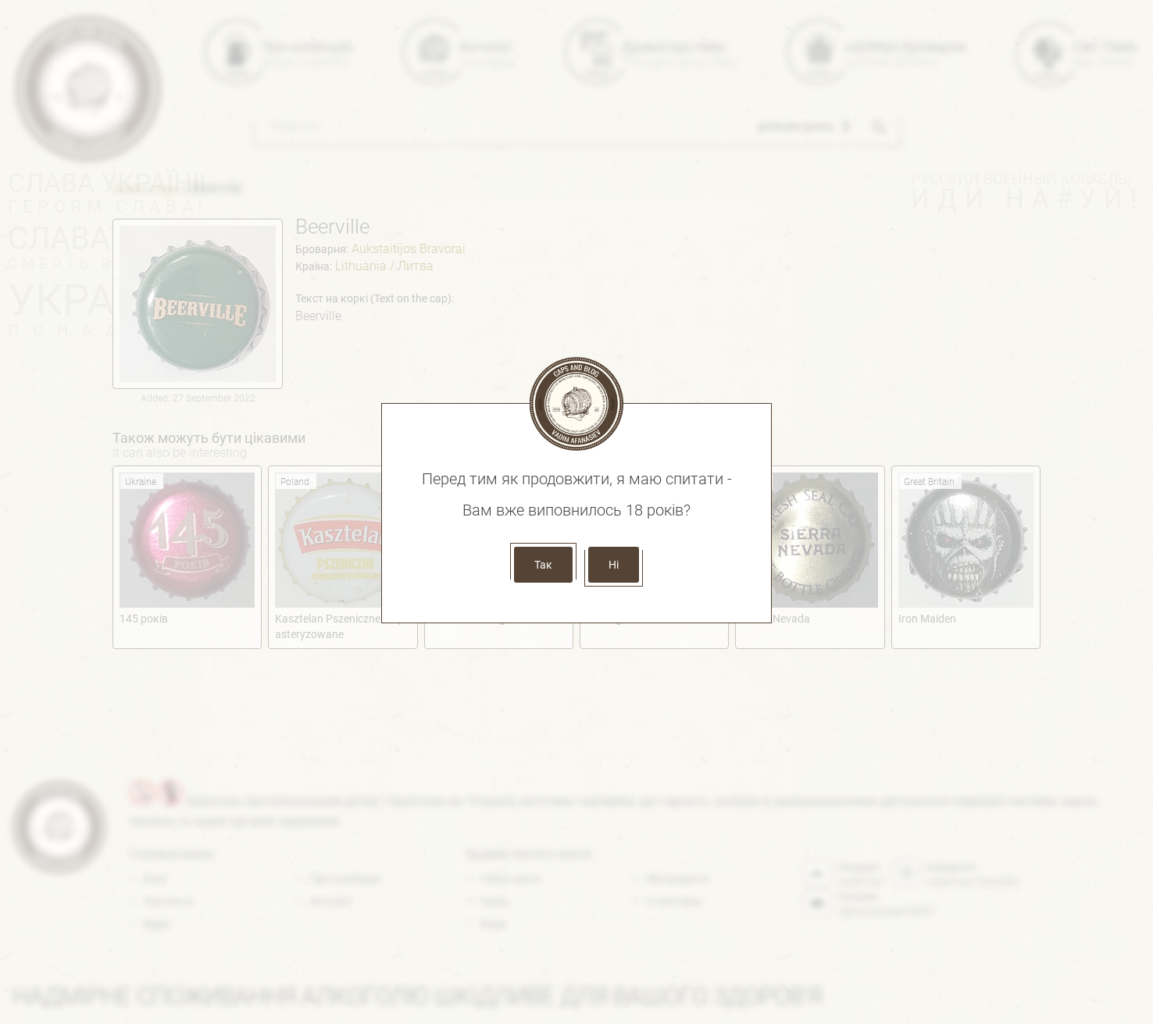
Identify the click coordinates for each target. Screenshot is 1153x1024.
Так (543, 564)
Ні (614, 564)
